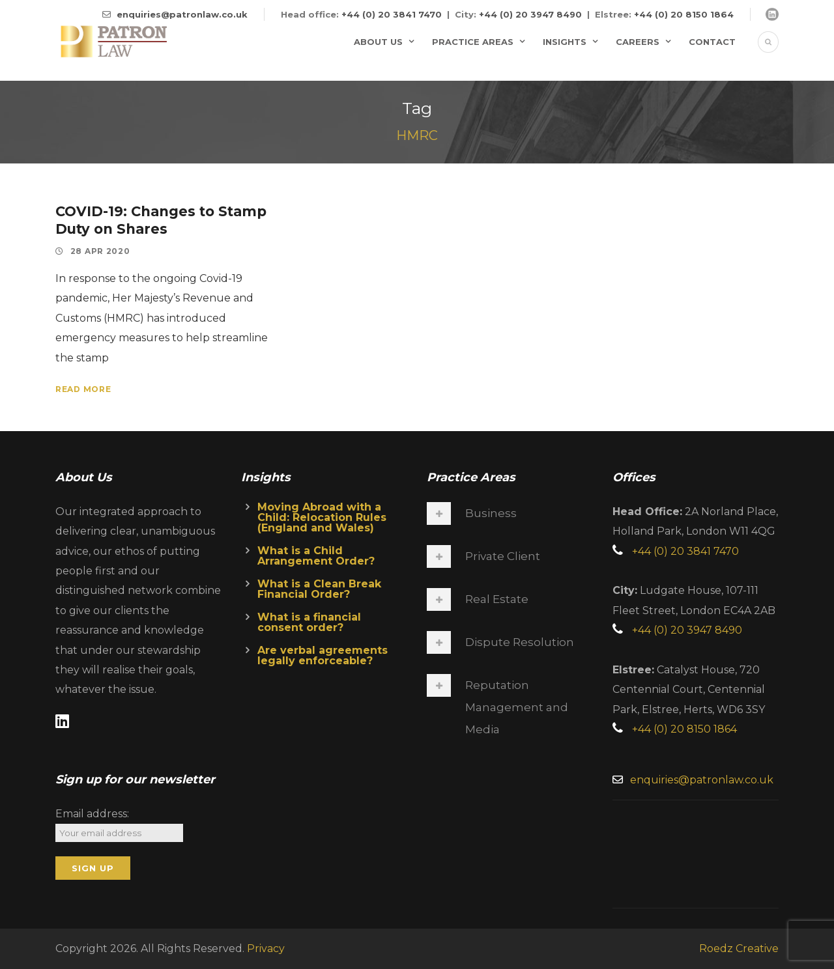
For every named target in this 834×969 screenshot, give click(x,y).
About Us (378, 41)
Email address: (92, 814)
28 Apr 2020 (100, 251)
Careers (637, 41)
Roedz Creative (739, 948)
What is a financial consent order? (309, 622)
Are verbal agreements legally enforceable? (322, 655)
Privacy (266, 948)
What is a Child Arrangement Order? (316, 555)
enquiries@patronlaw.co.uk (182, 14)
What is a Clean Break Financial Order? (319, 589)
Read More (83, 389)
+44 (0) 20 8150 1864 (684, 14)
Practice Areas (472, 41)
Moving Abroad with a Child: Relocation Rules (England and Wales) (321, 517)
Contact (712, 41)
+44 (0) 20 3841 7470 (391, 14)
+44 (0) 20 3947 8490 (530, 14)
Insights (564, 41)
